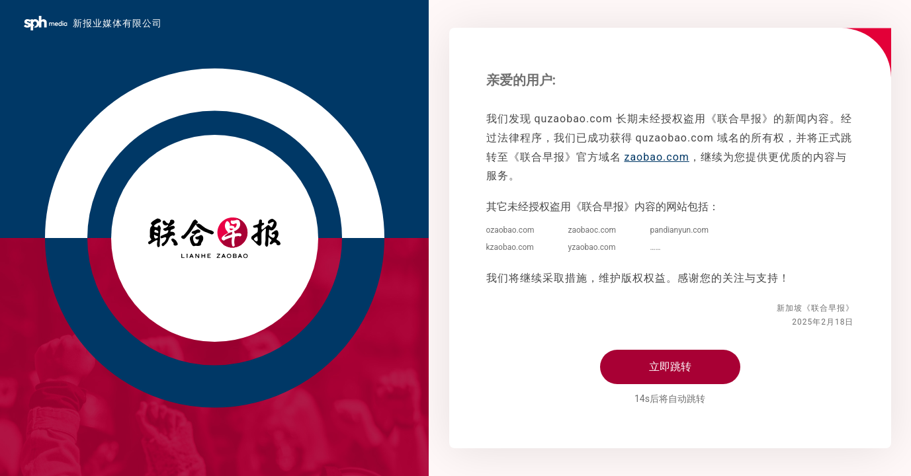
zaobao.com (656, 157)
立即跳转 (670, 366)
